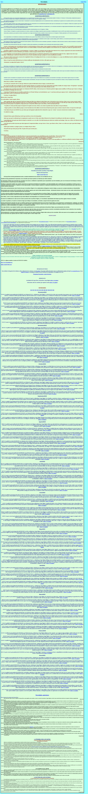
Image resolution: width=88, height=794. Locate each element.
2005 (51, 290)
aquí (63, 230)
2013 (33, 290)
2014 (31, 290)
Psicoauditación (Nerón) (71, 221)
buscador (74, 228)
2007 (47, 290)
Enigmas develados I (23, 233)
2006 (49, 290)
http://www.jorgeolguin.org (6, 262)
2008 (44, 290)
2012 (36, 290)
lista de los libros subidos (14, 230)
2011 (38, 290)
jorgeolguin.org (50, 14)
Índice (2, 1)
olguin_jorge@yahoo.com (42, 174)
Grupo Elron (83, 1)
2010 (40, 290)
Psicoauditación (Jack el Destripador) (8, 222)
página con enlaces (25, 272)
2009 (42, 290)
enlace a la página (76, 295)
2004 (53, 290)
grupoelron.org (42, 14)
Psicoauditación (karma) (43, 221)
